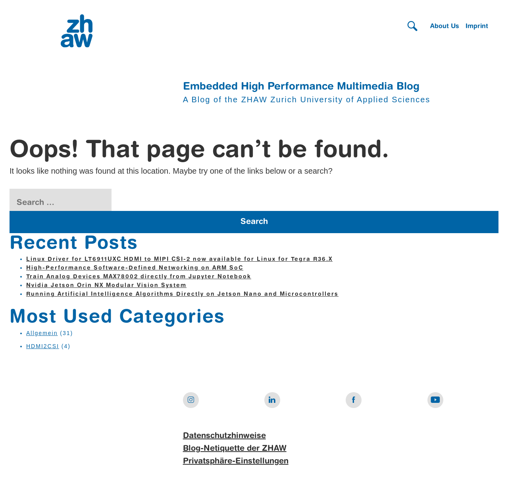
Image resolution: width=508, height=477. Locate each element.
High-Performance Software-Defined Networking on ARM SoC (134, 268)
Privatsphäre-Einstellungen (236, 462)
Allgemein (42, 333)
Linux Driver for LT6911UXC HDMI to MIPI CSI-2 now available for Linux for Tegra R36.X (179, 259)
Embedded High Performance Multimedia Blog (301, 87)
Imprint (477, 26)
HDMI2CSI (42, 346)
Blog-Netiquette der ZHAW (235, 449)
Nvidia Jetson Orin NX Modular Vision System (106, 285)
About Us (444, 26)
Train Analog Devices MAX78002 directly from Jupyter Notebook (138, 277)
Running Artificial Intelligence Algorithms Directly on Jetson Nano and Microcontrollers (182, 294)
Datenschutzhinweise (224, 436)
